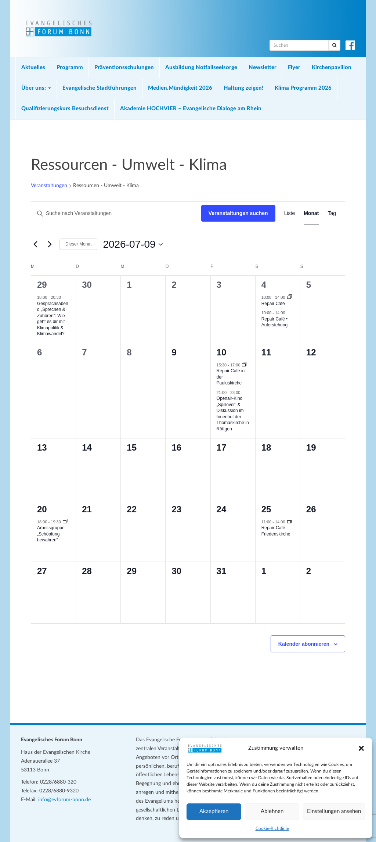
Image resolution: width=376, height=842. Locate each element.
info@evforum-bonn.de (64, 799)
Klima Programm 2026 (303, 88)
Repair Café (273, 303)
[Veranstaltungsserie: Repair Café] (289, 297)
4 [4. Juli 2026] (263, 285)
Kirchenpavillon (331, 67)
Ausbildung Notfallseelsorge (201, 67)
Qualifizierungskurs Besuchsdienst (65, 108)
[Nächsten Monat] (49, 244)
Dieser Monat (78, 244)
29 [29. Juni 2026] (42, 285)
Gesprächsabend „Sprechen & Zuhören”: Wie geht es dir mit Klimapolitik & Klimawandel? (52, 319)
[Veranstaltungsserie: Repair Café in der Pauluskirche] (244, 365)
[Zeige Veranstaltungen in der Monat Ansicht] (311, 213)
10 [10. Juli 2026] (222, 352)
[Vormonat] (35, 244)
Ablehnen (272, 811)
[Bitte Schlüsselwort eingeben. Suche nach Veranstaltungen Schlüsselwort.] (116, 213)
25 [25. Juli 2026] (266, 509)
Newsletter (262, 67)
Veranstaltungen (49, 185)
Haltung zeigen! (243, 88)
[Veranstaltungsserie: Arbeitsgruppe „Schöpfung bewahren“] (65, 522)
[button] (361, 748)
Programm (70, 67)
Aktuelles (33, 67)
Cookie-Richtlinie (272, 828)
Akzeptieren (213, 811)
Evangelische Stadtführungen (99, 88)
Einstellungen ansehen (334, 811)
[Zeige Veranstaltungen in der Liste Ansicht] (289, 213)
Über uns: (36, 88)
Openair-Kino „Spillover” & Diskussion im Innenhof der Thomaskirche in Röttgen (233, 413)
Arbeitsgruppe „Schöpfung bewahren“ (51, 533)
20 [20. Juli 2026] (42, 509)
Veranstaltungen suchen (238, 213)
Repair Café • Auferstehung (274, 322)
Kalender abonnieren (303, 644)
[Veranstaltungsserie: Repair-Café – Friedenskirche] (289, 522)
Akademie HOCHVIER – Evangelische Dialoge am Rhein (190, 108)
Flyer (294, 67)
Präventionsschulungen (124, 67)
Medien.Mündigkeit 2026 (180, 88)
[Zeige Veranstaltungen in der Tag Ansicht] (332, 213)
